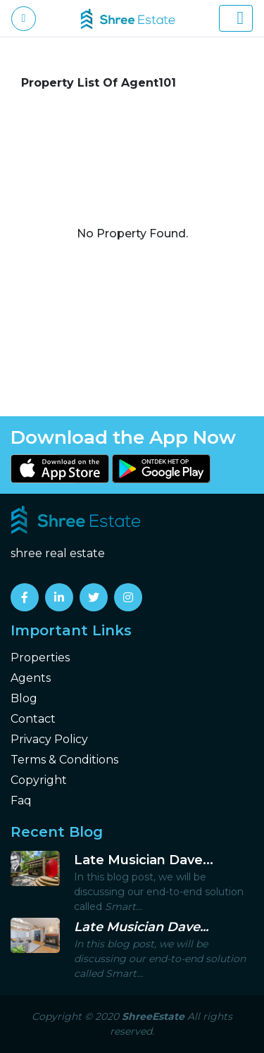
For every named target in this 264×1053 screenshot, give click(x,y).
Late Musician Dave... (143, 860)
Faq (21, 800)
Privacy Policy (49, 739)
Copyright (39, 780)
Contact (33, 718)
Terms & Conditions (64, 759)
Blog (24, 698)
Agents (31, 678)
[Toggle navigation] (236, 18)
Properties (40, 657)
